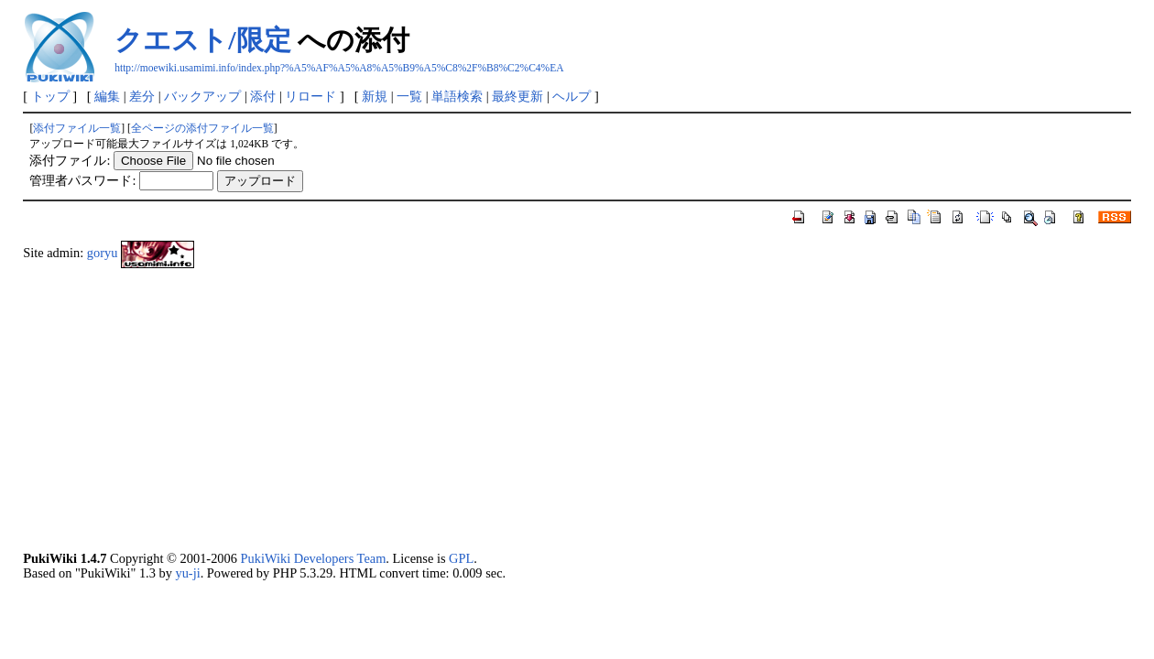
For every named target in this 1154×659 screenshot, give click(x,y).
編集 (107, 96)
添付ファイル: (69, 160)
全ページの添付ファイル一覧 (202, 128)
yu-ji (187, 573)
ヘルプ (571, 96)
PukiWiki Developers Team (313, 558)
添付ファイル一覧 (77, 128)
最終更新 (517, 96)
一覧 (409, 96)
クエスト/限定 (202, 40)
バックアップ (202, 96)
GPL (461, 558)
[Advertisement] (572, 409)
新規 (374, 96)
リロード (310, 96)
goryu (102, 252)
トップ (50, 96)
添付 (263, 96)
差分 (142, 96)
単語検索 (457, 96)
